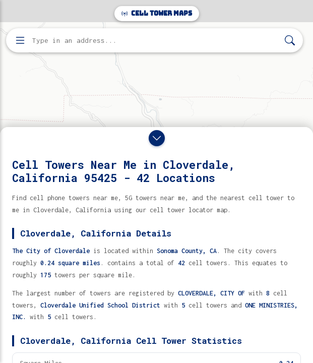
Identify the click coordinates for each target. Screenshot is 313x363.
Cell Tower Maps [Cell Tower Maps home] (156, 13)
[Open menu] (20, 40)
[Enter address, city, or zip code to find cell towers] (155, 40)
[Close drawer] (157, 138)
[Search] (290, 40)
